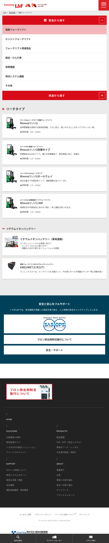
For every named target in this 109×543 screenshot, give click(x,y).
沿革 (59, 474)
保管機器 (10, 66)
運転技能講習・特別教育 (17, 489)
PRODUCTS (62, 431)
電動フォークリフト (15, 29)
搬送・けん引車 (13, 57)
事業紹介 (61, 469)
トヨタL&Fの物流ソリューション (21, 447)
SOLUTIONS (11, 431)
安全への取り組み (65, 484)
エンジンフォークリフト (18, 39)
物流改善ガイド (13, 442)
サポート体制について (16, 469)
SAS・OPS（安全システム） (69, 442)
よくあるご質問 (25, 514)
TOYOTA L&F (13, 6)
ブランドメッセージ (66, 495)
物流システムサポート (16, 474)
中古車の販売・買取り (67, 452)
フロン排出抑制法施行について (54, 339)
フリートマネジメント (16, 452)
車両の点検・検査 (14, 479)
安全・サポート (54, 350)
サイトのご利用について (64, 514)
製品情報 (61, 437)
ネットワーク (63, 489)
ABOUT (60, 463)
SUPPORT (10, 463)
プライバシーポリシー (43, 514)
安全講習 (10, 484)
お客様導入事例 (13, 437)
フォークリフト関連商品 (18, 48)
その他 (8, 85)
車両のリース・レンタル (67, 447)
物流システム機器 (14, 76)
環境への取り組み (65, 479)
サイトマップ (84, 514)
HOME (9, 419)
